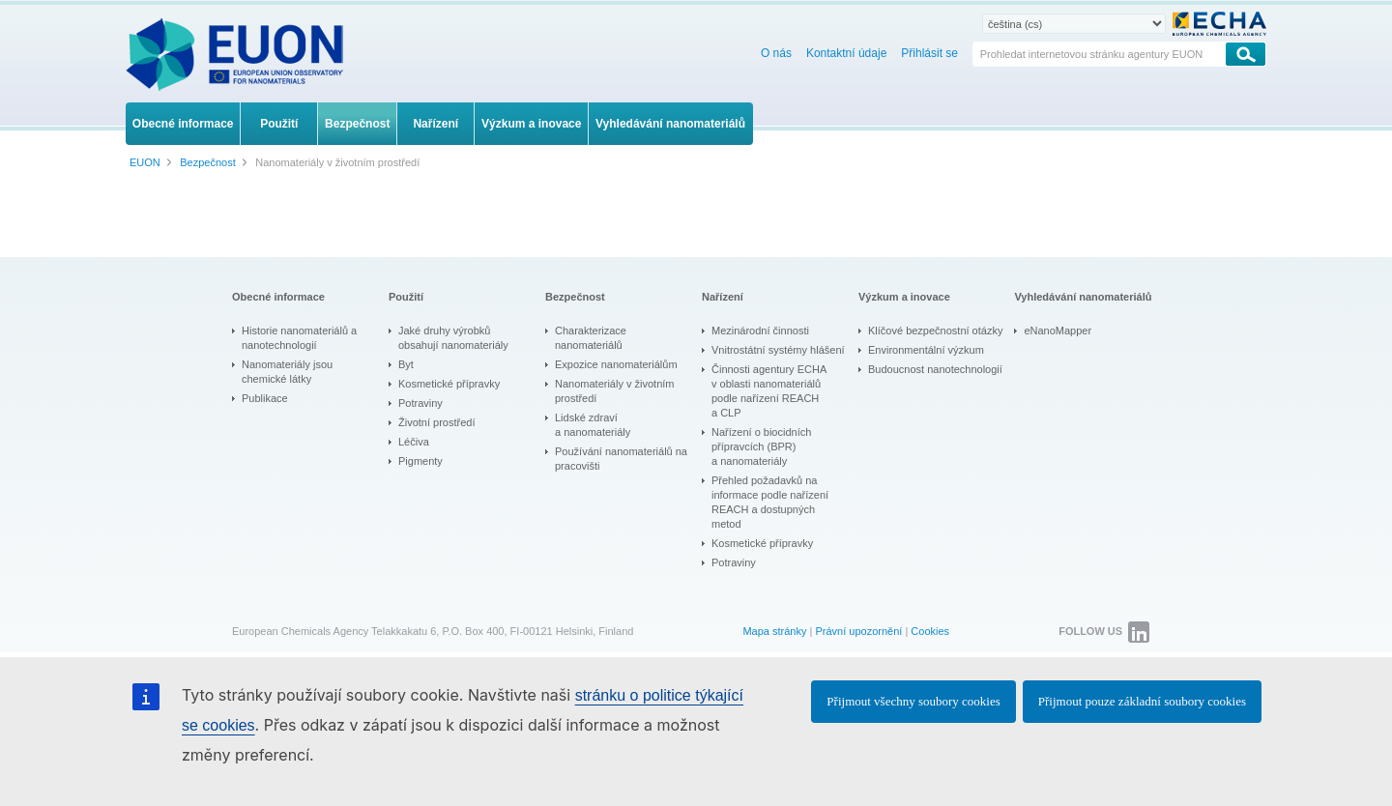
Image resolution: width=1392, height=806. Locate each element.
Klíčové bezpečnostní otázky (935, 330)
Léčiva (413, 441)
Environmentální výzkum (926, 350)
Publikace (265, 398)
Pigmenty (420, 461)
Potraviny (420, 403)
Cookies (930, 631)
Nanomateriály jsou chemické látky (287, 372)
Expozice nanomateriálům (616, 364)
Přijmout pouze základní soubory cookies (1142, 701)
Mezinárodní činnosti (760, 330)
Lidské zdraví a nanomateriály (592, 425)
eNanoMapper (1057, 330)
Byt (406, 364)
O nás (776, 53)
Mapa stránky (774, 631)
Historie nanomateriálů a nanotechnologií (299, 338)
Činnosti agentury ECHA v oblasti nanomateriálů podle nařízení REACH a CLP (768, 390)
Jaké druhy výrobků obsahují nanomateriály (453, 338)
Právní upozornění (858, 631)
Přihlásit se (929, 53)
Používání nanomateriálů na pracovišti (621, 459)
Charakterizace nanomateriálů (590, 338)
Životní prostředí (436, 422)
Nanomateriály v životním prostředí (615, 391)
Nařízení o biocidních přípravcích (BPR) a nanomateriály (761, 446)
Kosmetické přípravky (449, 383)
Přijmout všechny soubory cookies (913, 701)
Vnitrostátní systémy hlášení (778, 350)
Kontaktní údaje (846, 53)
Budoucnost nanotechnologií (935, 369)
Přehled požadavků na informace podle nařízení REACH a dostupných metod (769, 502)
